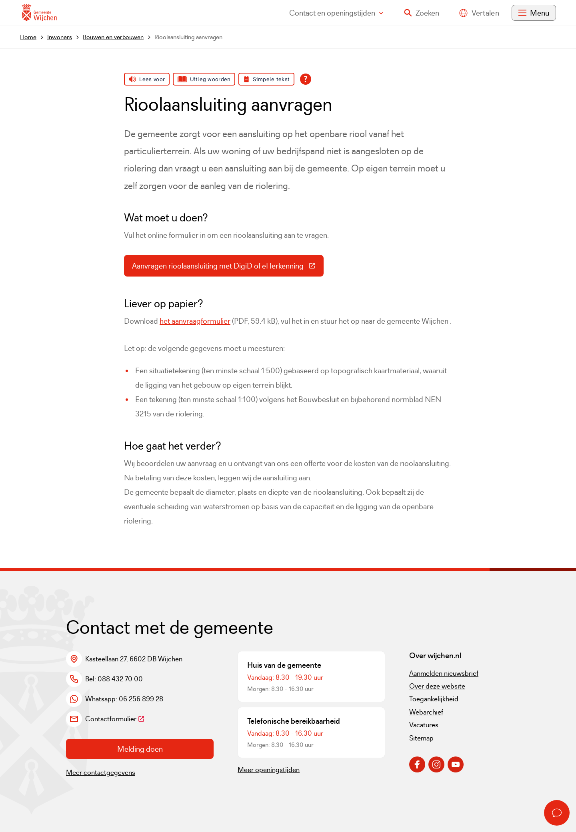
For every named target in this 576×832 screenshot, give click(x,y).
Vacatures (423, 725)
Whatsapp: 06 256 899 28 (124, 699)
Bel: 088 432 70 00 (114, 679)
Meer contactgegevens (100, 772)
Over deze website (437, 686)
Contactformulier (115, 719)
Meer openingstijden (269, 769)
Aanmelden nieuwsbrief (443, 673)
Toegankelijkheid (433, 699)
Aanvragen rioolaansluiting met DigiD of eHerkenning (228, 268)
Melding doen (140, 749)
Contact (336, 13)
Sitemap (421, 738)
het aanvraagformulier (195, 321)
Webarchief (426, 712)
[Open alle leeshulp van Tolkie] (305, 79)
